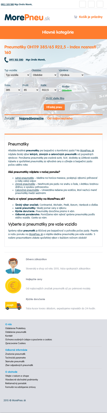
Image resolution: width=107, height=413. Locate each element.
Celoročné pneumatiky (27, 190)
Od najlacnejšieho (60, 119)
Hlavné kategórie (53, 32)
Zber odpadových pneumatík (19, 366)
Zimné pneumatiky (25, 184)
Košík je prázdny (88, 17)
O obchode (11, 372)
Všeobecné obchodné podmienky (21, 380)
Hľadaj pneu (54, 107)
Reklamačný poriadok (15, 384)
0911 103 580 (7, 4)
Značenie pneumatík (15, 354)
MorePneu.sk (87, 151)
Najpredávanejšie (31, 119)
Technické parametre (15, 358)
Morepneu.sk (27, 14)
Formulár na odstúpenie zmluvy (20, 387)
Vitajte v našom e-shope (17, 376)
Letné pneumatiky (24, 178)
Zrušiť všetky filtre (53, 98)
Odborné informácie (16, 350)
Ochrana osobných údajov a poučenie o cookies (28, 340)
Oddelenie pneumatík (15, 332)
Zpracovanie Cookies (15, 344)
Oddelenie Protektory (15, 329)
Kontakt (8, 336)
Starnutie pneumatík (14, 362)
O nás (8, 325)
